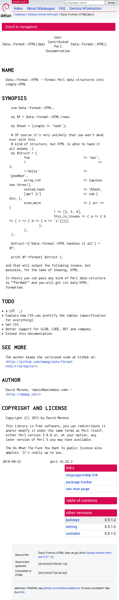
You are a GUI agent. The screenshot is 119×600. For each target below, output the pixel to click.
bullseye (20, 14)
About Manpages (41, 8)
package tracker (79, 482)
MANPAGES (20, 1)
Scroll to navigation (21, 27)
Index (18, 8)
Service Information (85, 8)
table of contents (81, 500)
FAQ (62, 8)
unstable (73, 533)
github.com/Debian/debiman (61, 588)
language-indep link (82, 475)
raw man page (77, 489)
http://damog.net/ (23, 394)
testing (71, 527)
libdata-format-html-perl (43, 14)
